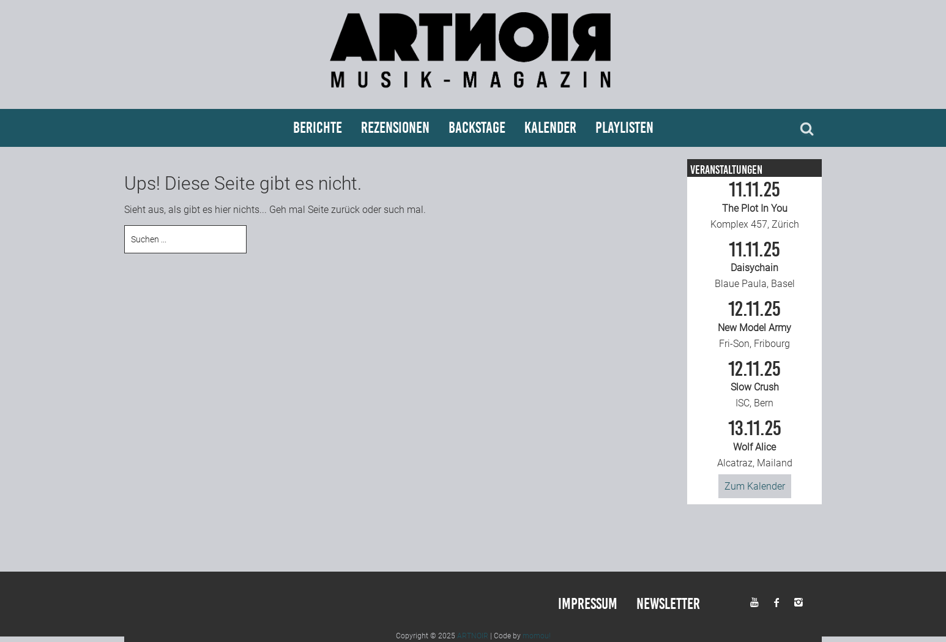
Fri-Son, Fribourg (754, 324)
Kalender (550, 127)
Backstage (477, 127)
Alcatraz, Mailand (754, 444)
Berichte (317, 127)
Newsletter (668, 604)
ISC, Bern (754, 384)
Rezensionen (395, 127)
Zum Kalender (754, 486)
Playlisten (624, 127)
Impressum (587, 604)
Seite (318, 209)
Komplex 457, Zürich (754, 205)
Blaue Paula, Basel (754, 265)
